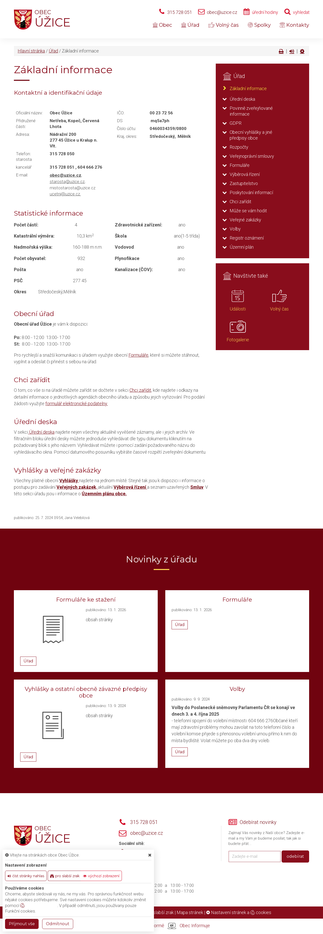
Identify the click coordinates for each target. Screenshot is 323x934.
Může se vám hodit (248, 210)
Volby (235, 228)
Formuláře (138, 355)
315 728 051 (179, 12)
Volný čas (223, 25)
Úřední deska (41, 432)
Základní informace (248, 88)
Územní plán (242, 247)
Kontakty (294, 25)
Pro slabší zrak (159, 912)
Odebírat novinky (258, 822)
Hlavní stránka (31, 51)
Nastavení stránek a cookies (238, 912)
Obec (162, 25)
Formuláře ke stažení (86, 599)
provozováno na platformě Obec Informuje (161, 926)
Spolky (259, 25)
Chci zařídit (140, 390)
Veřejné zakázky (245, 219)
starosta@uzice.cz (67, 181)
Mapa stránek (190, 912)
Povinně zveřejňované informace (251, 111)
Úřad (190, 25)
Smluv (196, 487)
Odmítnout (57, 923)
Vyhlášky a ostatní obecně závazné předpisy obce (86, 692)
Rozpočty (239, 147)
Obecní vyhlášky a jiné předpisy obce (251, 135)
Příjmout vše (22, 923)
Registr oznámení (247, 238)
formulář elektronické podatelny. (76, 403)
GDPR (235, 123)
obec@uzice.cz (222, 12)
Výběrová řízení (245, 174)
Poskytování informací (251, 192)
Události (238, 309)
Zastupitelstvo (244, 183)
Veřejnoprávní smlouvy (252, 156)
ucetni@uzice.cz (65, 193)
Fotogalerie (238, 339)
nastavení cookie (38, 905)
